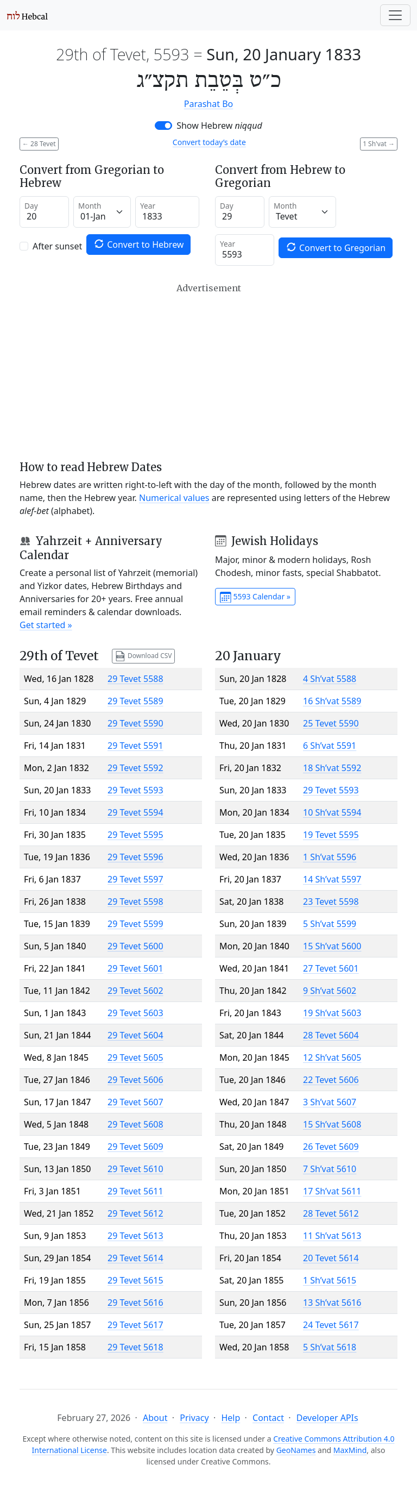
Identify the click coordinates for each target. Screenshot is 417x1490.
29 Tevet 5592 (135, 768)
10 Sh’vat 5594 (332, 812)
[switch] (163, 125)
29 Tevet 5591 (135, 746)
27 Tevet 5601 (331, 968)
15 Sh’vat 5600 (332, 946)
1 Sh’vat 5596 (329, 857)
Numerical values (174, 498)
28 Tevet (39, 143)
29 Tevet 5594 (135, 812)
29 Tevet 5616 (135, 1303)
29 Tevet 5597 (135, 879)
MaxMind (350, 1450)
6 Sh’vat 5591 (329, 746)
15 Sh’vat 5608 (332, 1124)
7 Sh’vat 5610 (329, 1169)
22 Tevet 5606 (331, 1080)
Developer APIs (327, 1418)
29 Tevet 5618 (135, 1347)
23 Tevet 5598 (331, 901)
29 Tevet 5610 (135, 1169)
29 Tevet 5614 (135, 1258)
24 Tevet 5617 (331, 1325)
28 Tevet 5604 (331, 1035)
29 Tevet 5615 (135, 1280)
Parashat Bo (208, 104)
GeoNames (296, 1450)
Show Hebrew (219, 126)
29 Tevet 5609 (135, 1147)
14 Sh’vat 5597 (332, 879)
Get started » (46, 625)
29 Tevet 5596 (135, 857)
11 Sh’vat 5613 (332, 1236)
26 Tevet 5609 (331, 1147)
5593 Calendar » (255, 597)
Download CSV (143, 656)
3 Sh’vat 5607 (329, 1102)
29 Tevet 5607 (135, 1102)
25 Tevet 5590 (331, 723)
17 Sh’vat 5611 (332, 1191)
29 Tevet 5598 (135, 901)
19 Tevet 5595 (331, 835)
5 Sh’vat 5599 (329, 924)
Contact (268, 1418)
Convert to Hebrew (138, 244)
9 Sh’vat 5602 (329, 991)
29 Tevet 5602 (135, 991)
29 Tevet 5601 (135, 968)
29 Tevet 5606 (135, 1080)
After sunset (57, 246)
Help (230, 1418)
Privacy (194, 1418)
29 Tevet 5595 (135, 835)
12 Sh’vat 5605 (332, 1057)
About (155, 1418)
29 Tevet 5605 (135, 1057)
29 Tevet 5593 (135, 790)
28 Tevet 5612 (331, 1213)
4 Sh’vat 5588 (329, 679)
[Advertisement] (208, 372)
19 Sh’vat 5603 (332, 1013)
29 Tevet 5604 (135, 1035)
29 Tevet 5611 (135, 1191)
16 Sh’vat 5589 (332, 701)
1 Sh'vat (379, 143)
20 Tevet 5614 (331, 1258)
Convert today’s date (209, 142)
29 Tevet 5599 (135, 924)
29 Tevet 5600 (135, 946)
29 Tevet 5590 (135, 723)
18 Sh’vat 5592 (332, 768)
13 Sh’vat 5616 (332, 1303)
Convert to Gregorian (336, 247)
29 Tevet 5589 (135, 701)
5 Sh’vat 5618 (329, 1347)
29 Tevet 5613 (135, 1236)
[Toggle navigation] (395, 15)
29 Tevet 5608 (135, 1124)
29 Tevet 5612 (135, 1213)
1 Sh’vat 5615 (329, 1280)
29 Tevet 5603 (135, 1013)
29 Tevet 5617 (135, 1325)
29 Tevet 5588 (135, 679)
